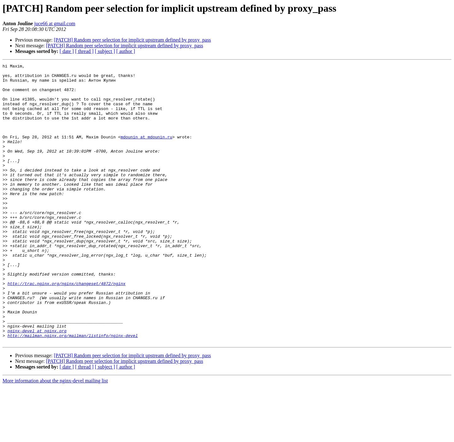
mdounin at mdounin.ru (146, 152)
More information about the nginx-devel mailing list (55, 436)
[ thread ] (84, 51)
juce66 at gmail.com (54, 23)
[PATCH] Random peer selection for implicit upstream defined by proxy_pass (132, 40)
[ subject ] (105, 51)
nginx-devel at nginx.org (37, 384)
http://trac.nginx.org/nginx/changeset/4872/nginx (66, 328)
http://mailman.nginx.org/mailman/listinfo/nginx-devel (73, 390)
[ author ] (125, 51)
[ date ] (67, 51)
